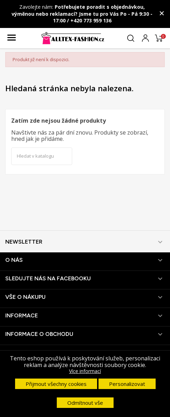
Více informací (85, 371)
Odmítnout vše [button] (85, 402)
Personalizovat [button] (127, 383)
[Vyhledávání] (41, 156)
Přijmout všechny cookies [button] (56, 383)
